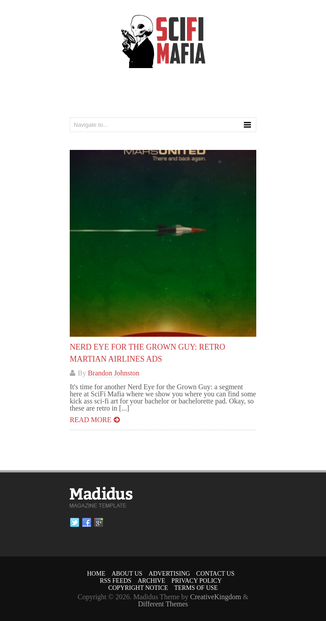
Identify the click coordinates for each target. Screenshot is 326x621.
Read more (90, 419)
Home (96, 573)
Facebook (86, 523)
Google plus (98, 523)
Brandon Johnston (113, 373)
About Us (126, 573)
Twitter (75, 523)
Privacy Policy (196, 580)
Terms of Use (196, 588)
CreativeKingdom (215, 597)
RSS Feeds (115, 580)
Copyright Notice (138, 588)
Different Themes (163, 604)
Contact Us (215, 573)
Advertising (169, 573)
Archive (151, 580)
